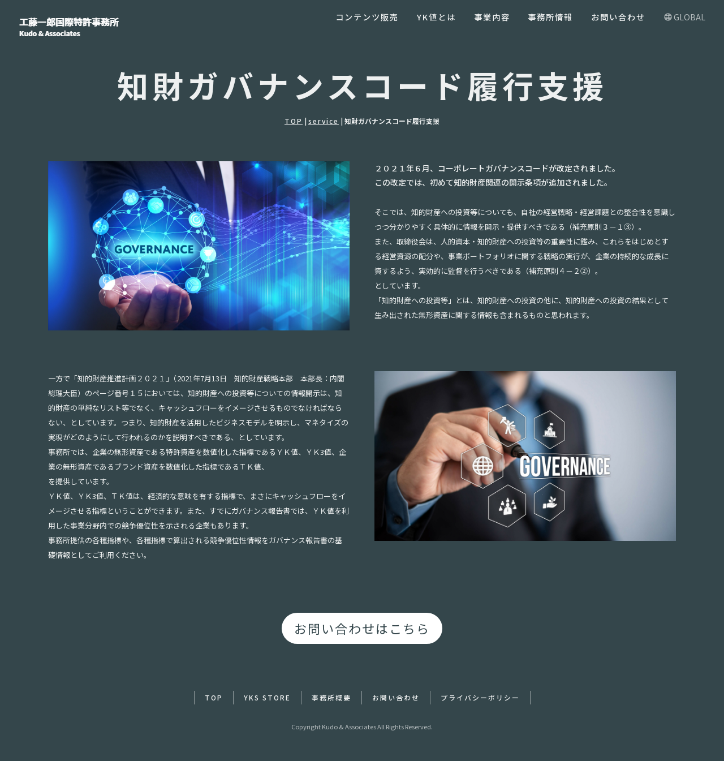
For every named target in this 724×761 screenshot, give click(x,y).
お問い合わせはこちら (362, 628)
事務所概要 (331, 697)
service (323, 121)
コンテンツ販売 (367, 17)
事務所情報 (550, 17)
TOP (294, 121)
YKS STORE (267, 697)
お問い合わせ (618, 17)
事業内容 (492, 17)
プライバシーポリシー (480, 697)
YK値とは (436, 17)
